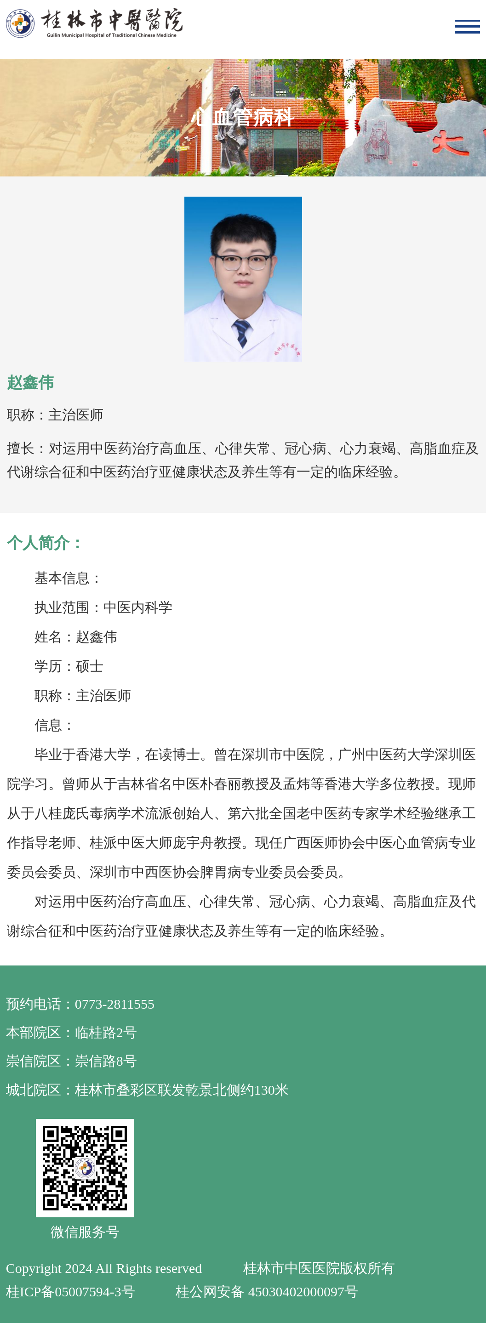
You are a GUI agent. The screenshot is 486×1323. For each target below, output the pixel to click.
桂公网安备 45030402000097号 (267, 1291)
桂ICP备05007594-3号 (70, 1291)
